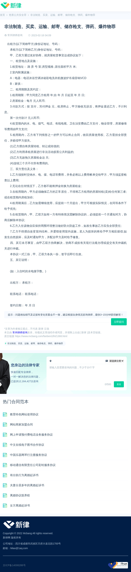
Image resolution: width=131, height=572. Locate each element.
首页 (2, 14)
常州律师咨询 (14, 35)
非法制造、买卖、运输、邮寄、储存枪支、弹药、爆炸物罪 (35, 343)
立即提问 (119, 321)
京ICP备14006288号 (14, 565)
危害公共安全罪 (17, 14)
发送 (119, 384)
